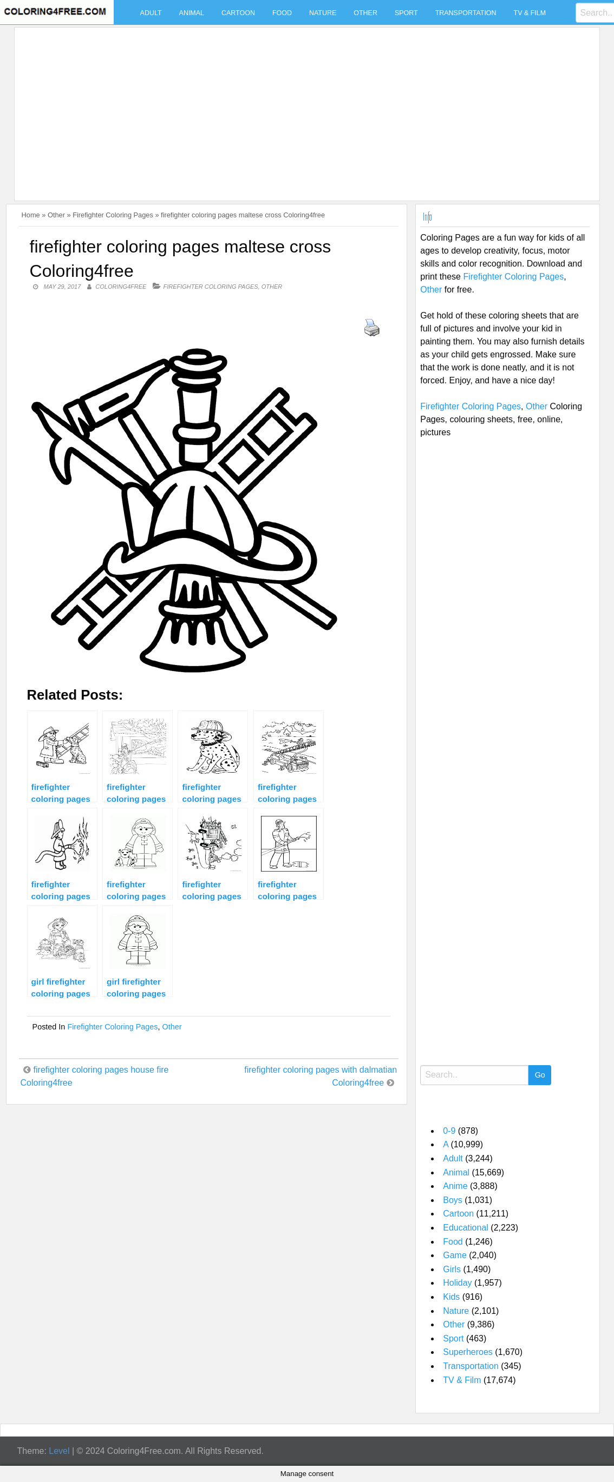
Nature (322, 13)
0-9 (449, 1130)
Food (282, 13)
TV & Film (530, 13)
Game (455, 1255)
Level (59, 1451)
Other (365, 13)
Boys (452, 1200)
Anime (455, 1186)
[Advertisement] (304, 107)
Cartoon (238, 13)
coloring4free (120, 286)
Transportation (466, 13)
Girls (452, 1269)
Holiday (457, 1282)
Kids (451, 1296)
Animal (191, 13)
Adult (151, 13)
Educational (465, 1227)
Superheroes (468, 1352)
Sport (406, 13)
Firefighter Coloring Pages (113, 215)
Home (31, 215)
